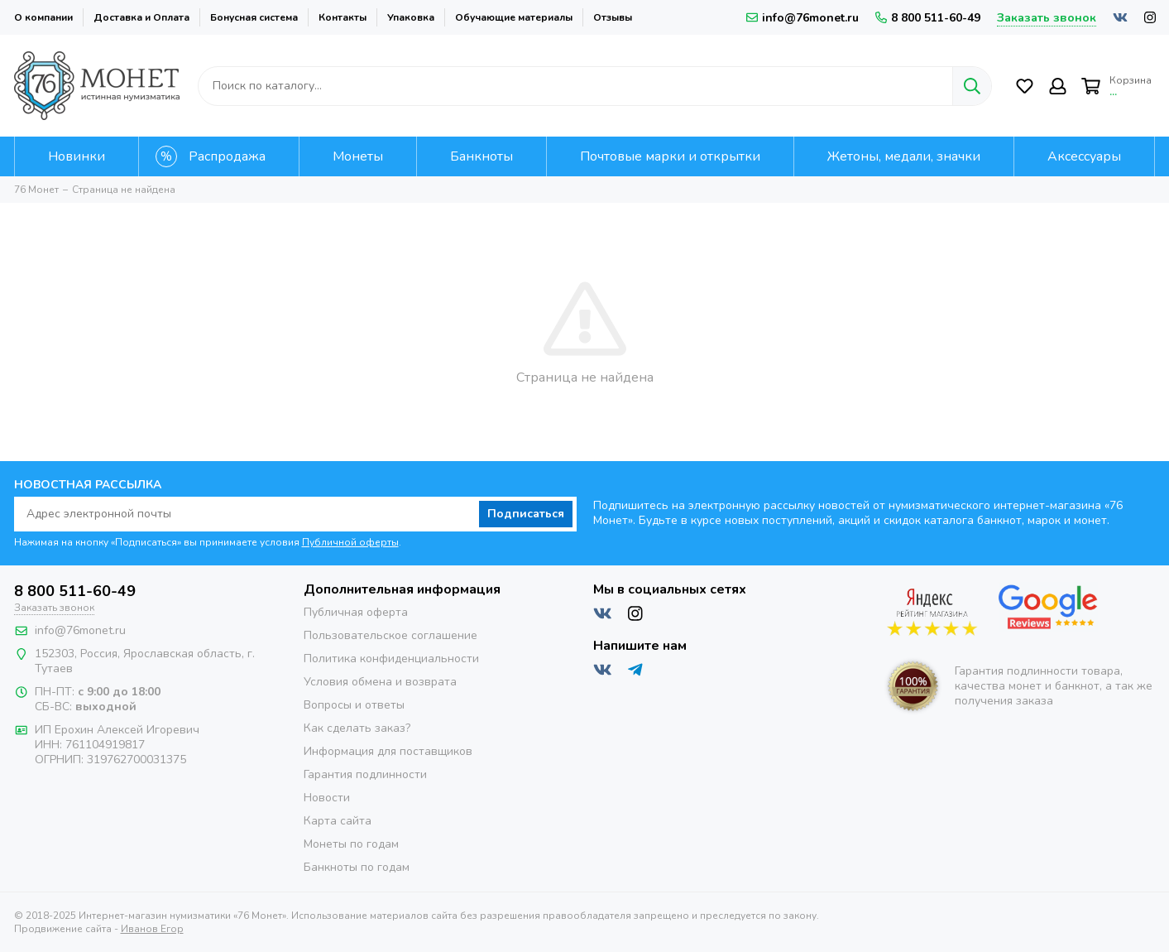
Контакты (343, 17)
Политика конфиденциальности (391, 658)
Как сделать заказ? (357, 728)
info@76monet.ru (802, 18)
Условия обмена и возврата (380, 682)
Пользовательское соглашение (390, 635)
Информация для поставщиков (388, 751)
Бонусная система (254, 17)
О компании (43, 17)
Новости (327, 797)
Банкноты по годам (357, 867)
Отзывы (612, 17)
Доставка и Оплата (141, 17)
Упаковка (410, 17)
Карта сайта (337, 821)
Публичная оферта (356, 612)
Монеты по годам (351, 844)
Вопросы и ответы (354, 705)
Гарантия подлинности (365, 774)
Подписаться (525, 514)
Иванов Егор (152, 928)
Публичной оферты (350, 542)
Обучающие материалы (514, 17)
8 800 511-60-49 (927, 18)
